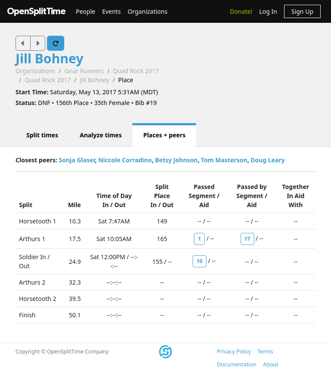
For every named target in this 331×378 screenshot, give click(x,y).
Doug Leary (267, 160)
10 (200, 261)
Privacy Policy (234, 351)
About (270, 364)
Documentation (236, 364)
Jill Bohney (49, 58)
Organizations (147, 11)
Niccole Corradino (125, 160)
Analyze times (101, 135)
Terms (265, 351)
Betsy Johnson (176, 160)
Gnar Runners (83, 71)
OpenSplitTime (36, 11)
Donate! (241, 11)
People (85, 11)
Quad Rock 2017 (136, 71)
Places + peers (164, 135)
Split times (42, 135)
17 (247, 238)
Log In (268, 11)
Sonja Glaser (77, 160)
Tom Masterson (224, 160)
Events (111, 11)
